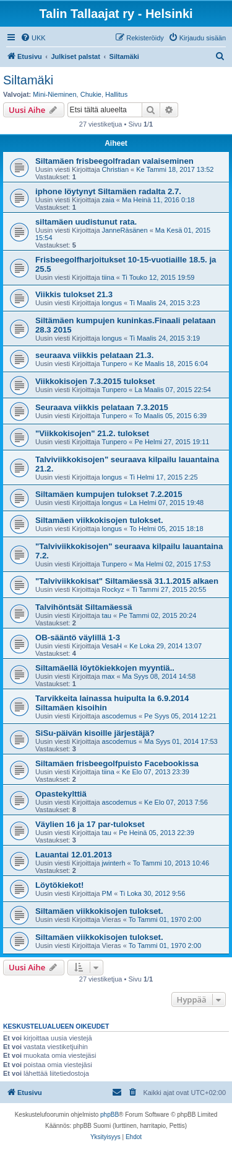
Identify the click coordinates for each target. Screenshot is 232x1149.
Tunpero (114, 363)
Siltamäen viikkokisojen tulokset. (99, 520)
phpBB (109, 1114)
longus (112, 302)
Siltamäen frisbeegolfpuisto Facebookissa (117, 763)
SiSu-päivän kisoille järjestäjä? (95, 733)
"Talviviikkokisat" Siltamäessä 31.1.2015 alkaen (126, 581)
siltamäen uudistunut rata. (86, 221)
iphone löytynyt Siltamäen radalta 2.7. (108, 191)
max (108, 676)
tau (106, 615)
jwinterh (114, 863)
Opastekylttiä (61, 793)
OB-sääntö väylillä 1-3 (77, 637)
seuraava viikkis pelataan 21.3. (94, 355)
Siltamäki (28, 80)
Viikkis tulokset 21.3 (74, 294)
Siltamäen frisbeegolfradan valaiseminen (114, 161)
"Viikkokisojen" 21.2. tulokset (92, 433)
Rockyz (113, 589)
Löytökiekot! (59, 885)
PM (107, 893)
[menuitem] (33, 37)
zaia (108, 199)
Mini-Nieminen (54, 94)
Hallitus (116, 94)
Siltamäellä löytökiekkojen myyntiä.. (104, 668)
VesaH (112, 646)
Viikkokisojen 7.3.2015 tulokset (95, 381)
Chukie (90, 94)
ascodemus (119, 716)
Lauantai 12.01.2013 (73, 854)
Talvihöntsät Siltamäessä (83, 607)
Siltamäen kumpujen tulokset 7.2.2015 (108, 494)
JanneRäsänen (125, 230)
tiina (108, 277)
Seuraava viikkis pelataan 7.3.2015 (101, 407)
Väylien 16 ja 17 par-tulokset (90, 824)
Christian (115, 169)
